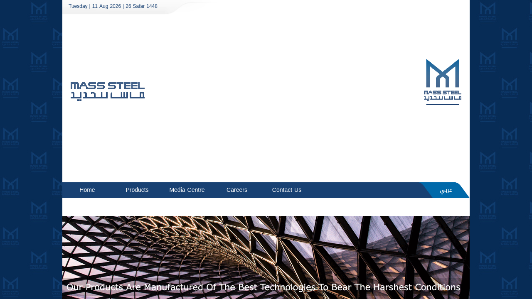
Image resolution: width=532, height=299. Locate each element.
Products (137, 190)
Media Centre (186, 190)
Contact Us (286, 190)
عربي (446, 190)
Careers (237, 190)
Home (87, 190)
